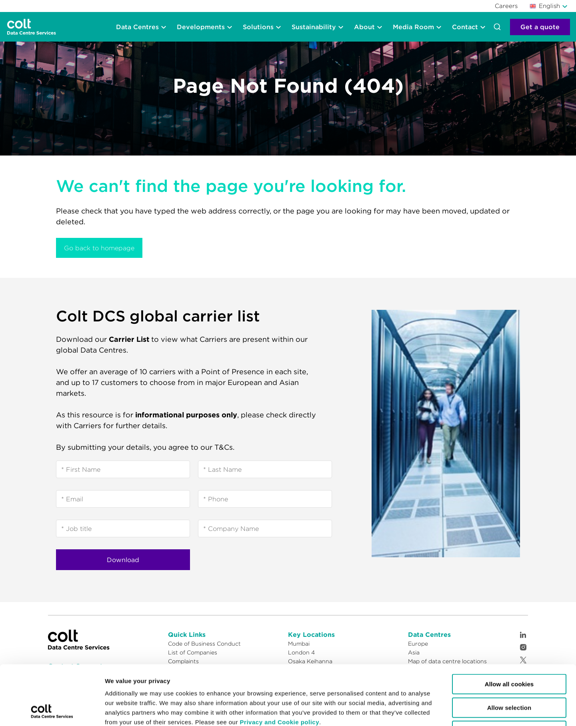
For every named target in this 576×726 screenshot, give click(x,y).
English (545, 6)
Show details (341, 710)
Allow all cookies (509, 628)
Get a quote (540, 27)
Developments (201, 27)
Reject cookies (509, 675)
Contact (465, 27)
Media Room (413, 27)
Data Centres (137, 27)
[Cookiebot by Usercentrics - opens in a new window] (52, 710)
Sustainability (314, 27)
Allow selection (509, 651)
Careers (506, 6)
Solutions (258, 27)
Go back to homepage (99, 248)
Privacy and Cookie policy (279, 666)
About (364, 27)
